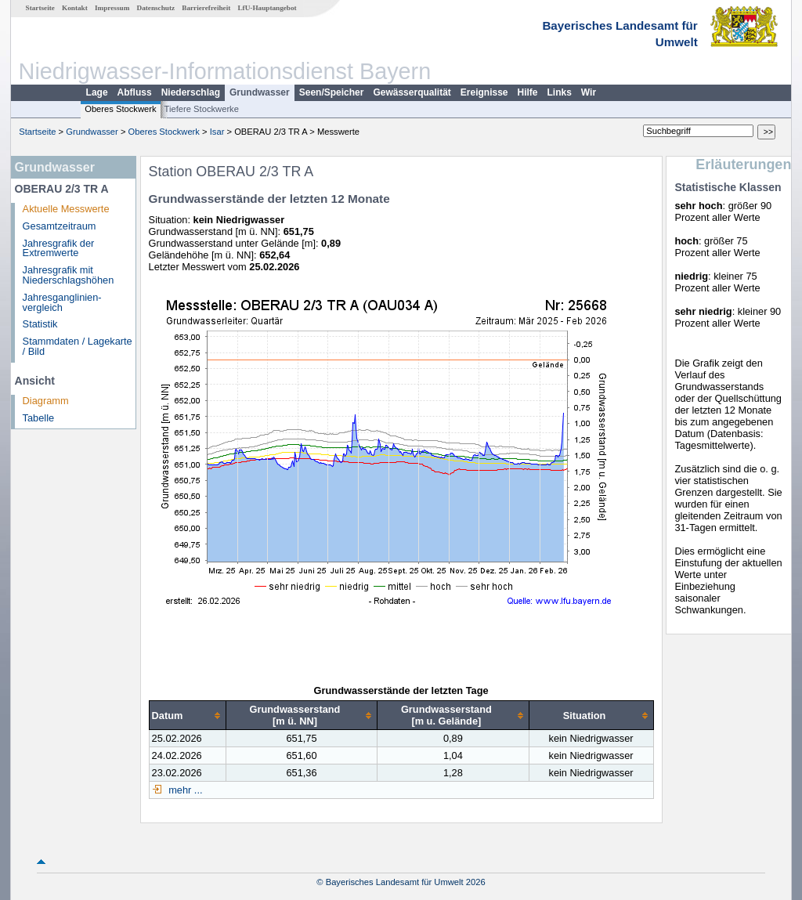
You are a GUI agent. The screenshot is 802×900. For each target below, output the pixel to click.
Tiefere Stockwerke (201, 109)
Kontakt (75, 8)
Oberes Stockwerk (120, 109)
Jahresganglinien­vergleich (62, 302)
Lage (97, 92)
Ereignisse (484, 92)
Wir (588, 92)
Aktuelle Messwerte (66, 209)
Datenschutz (156, 8)
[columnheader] (187, 715)
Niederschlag (190, 92)
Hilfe (528, 92)
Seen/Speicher (331, 92)
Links (559, 92)
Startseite (40, 8)
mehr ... (184, 790)
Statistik (40, 324)
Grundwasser (259, 92)
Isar (217, 131)
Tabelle (39, 418)
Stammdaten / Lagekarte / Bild (77, 346)
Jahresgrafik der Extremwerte (59, 248)
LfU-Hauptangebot (266, 8)
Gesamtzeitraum (59, 226)
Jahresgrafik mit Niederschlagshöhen (68, 275)
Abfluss (134, 92)
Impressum (112, 8)
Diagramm (46, 401)
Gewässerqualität (411, 92)
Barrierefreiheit (206, 8)
